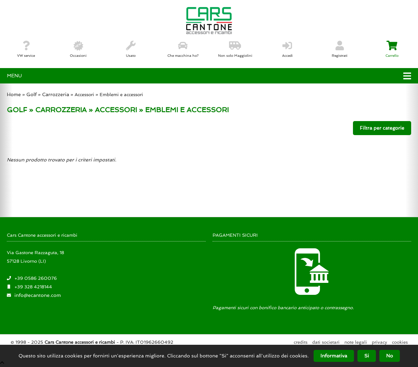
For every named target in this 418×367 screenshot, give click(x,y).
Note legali (355, 342)
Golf (31, 94)
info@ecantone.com (37, 295)
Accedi (287, 49)
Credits (300, 342)
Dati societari (326, 342)
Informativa (333, 355)
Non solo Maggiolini (235, 49)
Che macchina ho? (183, 49)
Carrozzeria (55, 94)
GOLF (17, 110)
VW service (26, 49)
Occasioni (78, 49)
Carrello (391, 49)
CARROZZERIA (61, 110)
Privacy (379, 342)
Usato (131, 49)
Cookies (400, 342)
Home (14, 94)
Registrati (339, 49)
